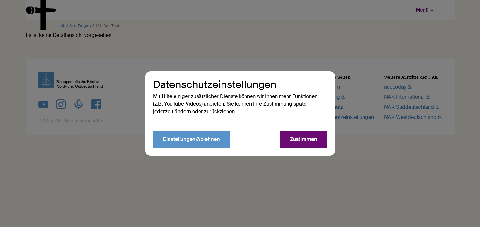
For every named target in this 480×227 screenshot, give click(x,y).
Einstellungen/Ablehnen (191, 139)
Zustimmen (303, 139)
